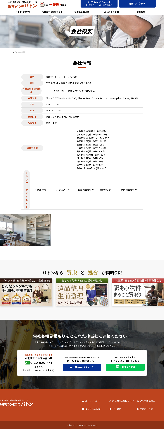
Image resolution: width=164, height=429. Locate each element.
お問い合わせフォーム (83, 367)
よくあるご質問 (111, 11)
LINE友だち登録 (127, 367)
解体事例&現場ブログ (52, 11)
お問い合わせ (146, 408)
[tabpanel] (25, 230)
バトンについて (23, 11)
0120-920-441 (41, 363)
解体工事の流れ (81, 11)
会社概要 (141, 11)
